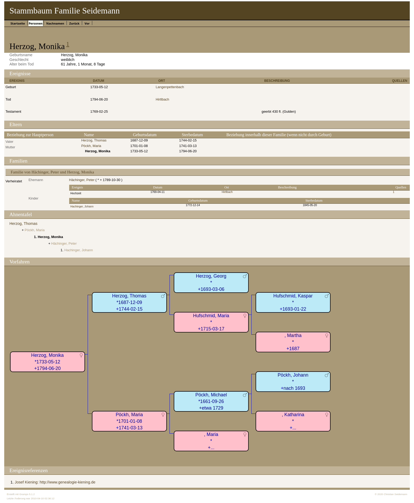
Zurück (74, 23)
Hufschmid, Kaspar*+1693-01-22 (293, 302)
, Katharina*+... (293, 421)
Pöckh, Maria (91, 146)
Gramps (23, 494)
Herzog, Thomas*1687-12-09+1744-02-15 (129, 302)
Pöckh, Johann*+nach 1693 (292, 381)
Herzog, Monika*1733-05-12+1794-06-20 (47, 362)
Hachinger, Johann (81, 206)
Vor (87, 23)
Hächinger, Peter (82, 180)
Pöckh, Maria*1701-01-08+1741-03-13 (129, 421)
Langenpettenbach (170, 87)
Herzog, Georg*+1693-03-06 (211, 282)
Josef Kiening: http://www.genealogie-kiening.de (55, 482)
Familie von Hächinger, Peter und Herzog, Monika (52, 172)
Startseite (18, 23)
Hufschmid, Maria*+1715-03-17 (211, 322)
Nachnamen (55, 23)
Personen (36, 23)
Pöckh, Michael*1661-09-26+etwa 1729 (211, 401)
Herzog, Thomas (94, 140)
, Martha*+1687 (293, 342)
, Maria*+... (211, 441)
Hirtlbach (162, 99)
